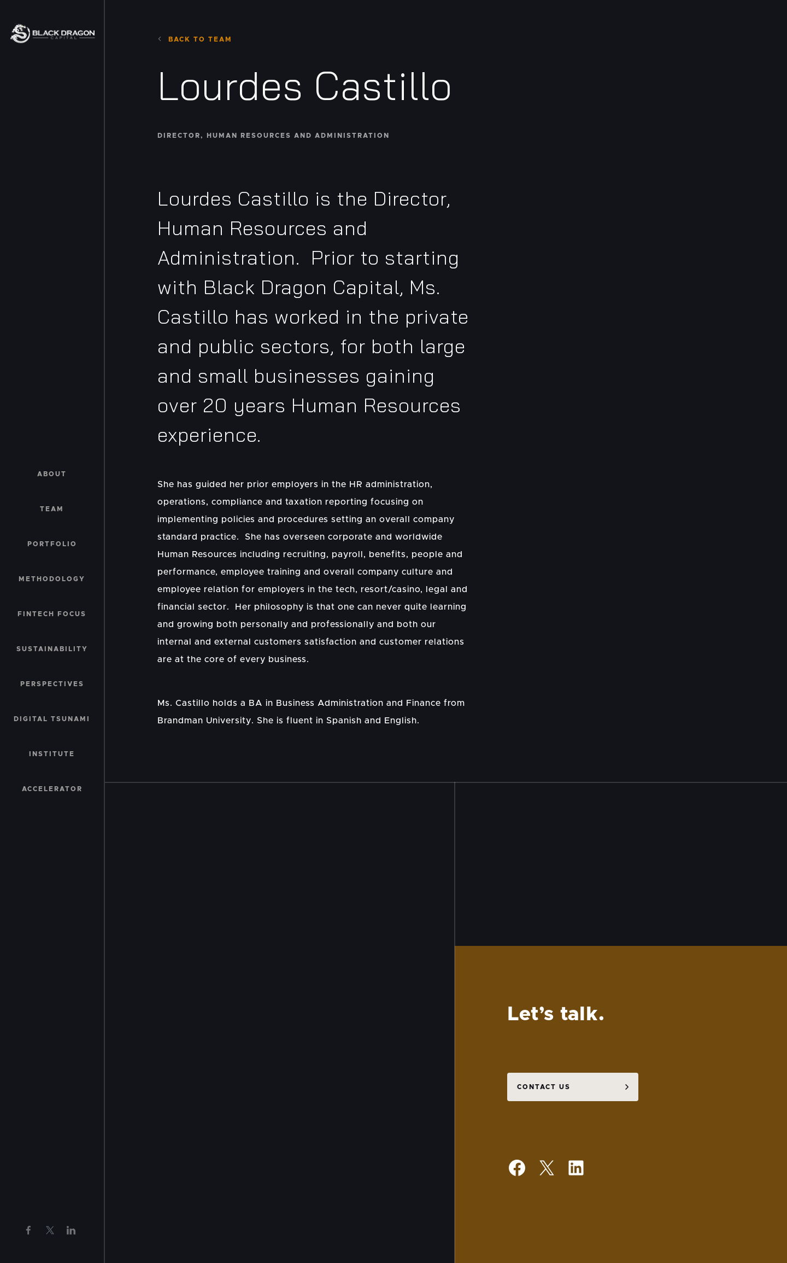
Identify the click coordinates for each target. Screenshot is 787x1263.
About (52, 474)
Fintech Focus (51, 614)
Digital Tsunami (52, 719)
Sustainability (52, 649)
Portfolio (52, 544)
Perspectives (52, 684)
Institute (52, 754)
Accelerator (52, 789)
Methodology (52, 579)
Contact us (544, 1074)
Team (52, 509)
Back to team (194, 39)
